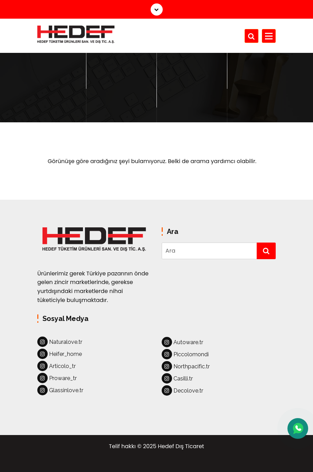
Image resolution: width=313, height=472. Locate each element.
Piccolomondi (185, 354)
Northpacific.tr (186, 366)
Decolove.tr (182, 390)
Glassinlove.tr (60, 390)
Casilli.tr (177, 378)
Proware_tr (57, 378)
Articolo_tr (56, 366)
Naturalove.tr (59, 342)
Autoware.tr (182, 342)
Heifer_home (59, 354)
